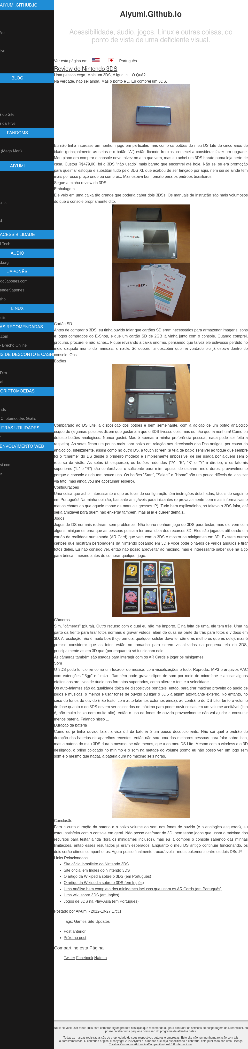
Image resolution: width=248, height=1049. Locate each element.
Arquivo (9, 96)
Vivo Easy (11, 437)
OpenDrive (11, 474)
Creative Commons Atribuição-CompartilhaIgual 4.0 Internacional (165, 1044)
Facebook (103, 1001)
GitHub (8, 184)
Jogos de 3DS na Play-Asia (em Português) (119, 945)
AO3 (6, 212)
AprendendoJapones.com (24, 281)
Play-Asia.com (14, 336)
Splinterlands (13, 409)
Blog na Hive (13, 51)
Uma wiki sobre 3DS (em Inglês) (110, 938)
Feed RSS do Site (17, 114)
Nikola (7, 456)
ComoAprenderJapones (22, 290)
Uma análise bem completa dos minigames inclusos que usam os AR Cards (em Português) (161, 932)
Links (6, 60)
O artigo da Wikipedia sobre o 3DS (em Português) (126, 920)
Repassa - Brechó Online (24, 345)
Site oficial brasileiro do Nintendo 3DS (114, 907)
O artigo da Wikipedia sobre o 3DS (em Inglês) (122, 926)
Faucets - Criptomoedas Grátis (28, 418)
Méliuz (8, 364)
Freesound (11, 221)
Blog (6, 42)
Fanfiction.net (14, 203)
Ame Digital (12, 382)
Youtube (9, 175)
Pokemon (10, 142)
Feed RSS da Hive (18, 123)
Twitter (88, 1001)
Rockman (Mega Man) (21, 151)
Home (7, 15)
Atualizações (13, 33)
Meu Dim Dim (14, 373)
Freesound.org (15, 262)
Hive (6, 401)
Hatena (119, 1001)
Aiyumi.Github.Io (37, 5)
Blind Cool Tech (15, 244)
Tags (6, 105)
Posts (7, 88)
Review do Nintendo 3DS (104, 69)
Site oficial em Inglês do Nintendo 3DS (115, 914)
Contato (9, 69)
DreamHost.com (16, 465)
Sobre (7, 24)
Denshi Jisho (13, 299)
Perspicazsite (13, 318)
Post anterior (93, 975)
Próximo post (93, 981)
